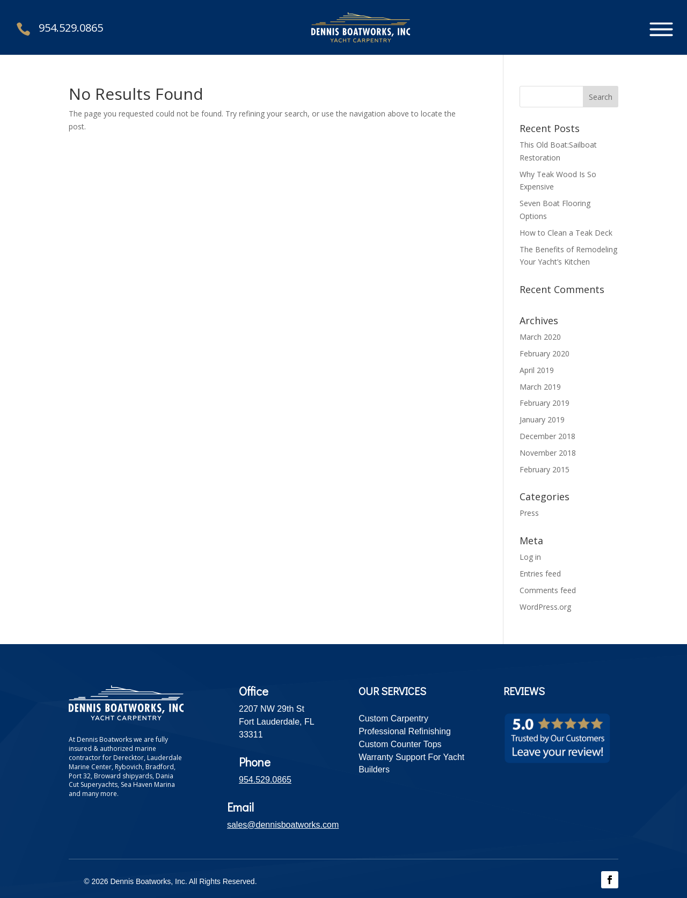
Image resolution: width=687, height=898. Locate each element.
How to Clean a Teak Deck (566, 233)
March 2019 (540, 387)
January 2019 (542, 419)
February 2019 (544, 403)
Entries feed (540, 573)
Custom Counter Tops (400, 744)
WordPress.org (545, 607)
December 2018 (547, 436)
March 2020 (540, 337)
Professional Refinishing (405, 731)
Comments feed (548, 590)
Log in (530, 557)
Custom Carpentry (393, 718)
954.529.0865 (71, 27)
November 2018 (548, 453)
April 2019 (537, 370)
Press (529, 513)
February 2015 (544, 469)
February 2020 (544, 353)
